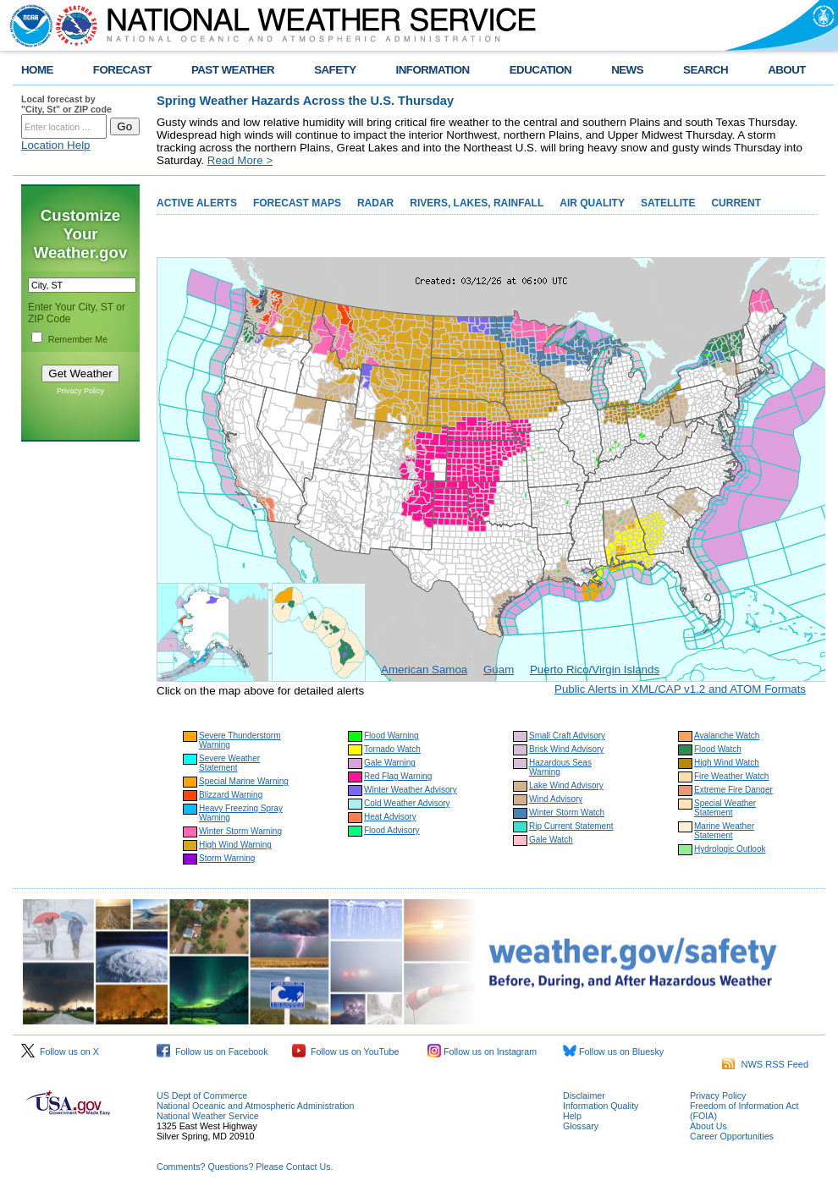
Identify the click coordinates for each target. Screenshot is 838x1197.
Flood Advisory (392, 830)
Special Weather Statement (725, 808)
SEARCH (705, 69)
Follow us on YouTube (345, 1051)
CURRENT (736, 203)
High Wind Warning (235, 844)
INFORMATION (433, 69)
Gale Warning (390, 762)
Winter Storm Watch (566, 812)
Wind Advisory (555, 799)
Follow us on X (60, 1051)
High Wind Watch (726, 762)
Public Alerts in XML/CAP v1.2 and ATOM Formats (680, 689)
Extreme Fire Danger (733, 789)
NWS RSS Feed (765, 1064)
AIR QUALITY (592, 203)
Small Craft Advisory (567, 735)
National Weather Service (208, 1116)
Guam (498, 669)
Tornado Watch (392, 749)
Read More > (240, 160)
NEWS (627, 69)
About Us (708, 1126)
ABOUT (787, 69)
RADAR (375, 203)
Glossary (580, 1126)
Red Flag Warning (398, 776)
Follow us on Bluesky (613, 1051)
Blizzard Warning (230, 794)
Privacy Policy (80, 391)
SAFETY (335, 69)
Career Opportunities (732, 1136)
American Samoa (424, 669)
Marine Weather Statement (724, 830)
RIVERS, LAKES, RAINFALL (476, 203)
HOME (37, 69)
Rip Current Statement (571, 826)
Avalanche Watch (726, 735)
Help (572, 1116)
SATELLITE (668, 203)
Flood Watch (718, 749)
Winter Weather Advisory (410, 789)
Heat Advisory (390, 816)
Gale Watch (551, 839)
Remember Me (78, 339)
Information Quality (600, 1106)
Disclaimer (584, 1095)
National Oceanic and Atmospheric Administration (255, 1106)
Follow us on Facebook (212, 1051)
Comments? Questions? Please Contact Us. (245, 1166)
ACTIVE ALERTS (197, 203)
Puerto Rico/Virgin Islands (594, 669)
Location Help (56, 145)
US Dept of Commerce (202, 1095)
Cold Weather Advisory (407, 803)
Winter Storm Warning (240, 831)
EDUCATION (540, 69)
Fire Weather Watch (731, 776)
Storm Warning (227, 858)
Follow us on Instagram (482, 1051)
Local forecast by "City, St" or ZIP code (66, 104)
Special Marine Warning (244, 781)
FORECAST (122, 69)
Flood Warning (391, 735)
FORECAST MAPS (297, 203)
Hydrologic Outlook (729, 849)
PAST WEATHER (232, 69)
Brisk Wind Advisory (566, 749)
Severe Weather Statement (229, 763)
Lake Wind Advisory (566, 785)
